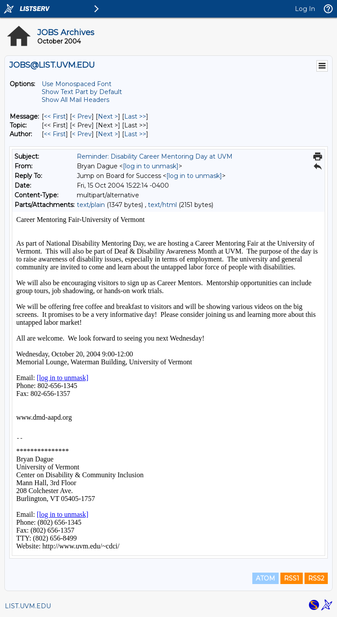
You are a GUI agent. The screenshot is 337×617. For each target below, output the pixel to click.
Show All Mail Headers (75, 100)
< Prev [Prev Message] (82, 116)
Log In (305, 9)
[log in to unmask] (151, 166)
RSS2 (316, 578)
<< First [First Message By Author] (55, 134)
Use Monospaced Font (76, 84)
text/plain (91, 205)
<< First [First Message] (55, 116)
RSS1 (291, 578)
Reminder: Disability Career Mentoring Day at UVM (155, 156)
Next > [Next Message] (108, 116)
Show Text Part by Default (82, 92)
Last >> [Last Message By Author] (135, 134)
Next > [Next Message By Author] (108, 134)
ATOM (265, 578)
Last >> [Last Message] (135, 116)
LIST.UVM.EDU (28, 606)
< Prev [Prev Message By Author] (82, 134)
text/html (162, 205)
